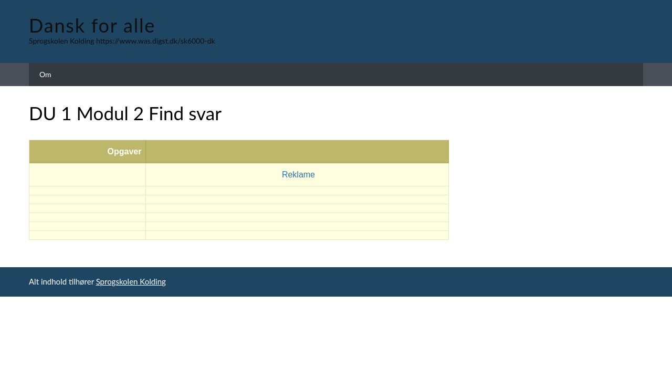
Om (45, 74)
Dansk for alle (92, 25)
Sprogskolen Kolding (131, 281)
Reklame (298, 174)
